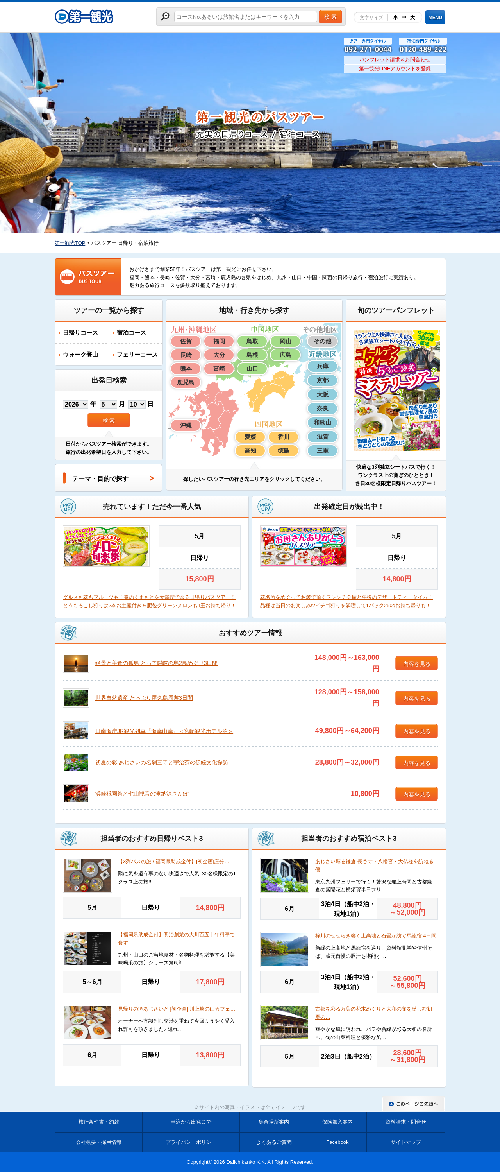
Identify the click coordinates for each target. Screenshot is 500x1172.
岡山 (285, 341)
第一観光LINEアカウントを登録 (395, 69)
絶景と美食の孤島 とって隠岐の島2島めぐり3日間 (156, 663)
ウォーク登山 (80, 354)
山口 (252, 368)
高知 (250, 450)
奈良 (323, 408)
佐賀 (186, 341)
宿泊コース (131, 332)
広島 (285, 354)
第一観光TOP (70, 243)
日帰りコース (80, 332)
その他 (322, 341)
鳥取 (252, 341)
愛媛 (250, 437)
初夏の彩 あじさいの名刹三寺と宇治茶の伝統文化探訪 (161, 762)
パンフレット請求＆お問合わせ (394, 60)
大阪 (323, 394)
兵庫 (323, 366)
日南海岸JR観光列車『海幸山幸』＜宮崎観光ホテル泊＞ (164, 731)
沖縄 (186, 425)
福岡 (219, 341)
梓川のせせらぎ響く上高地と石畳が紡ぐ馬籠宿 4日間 (375, 936)
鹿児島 (186, 382)
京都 (323, 380)
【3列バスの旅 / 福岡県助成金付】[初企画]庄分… (173, 861)
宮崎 (219, 368)
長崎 (186, 354)
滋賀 (323, 436)
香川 (283, 437)
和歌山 (322, 422)
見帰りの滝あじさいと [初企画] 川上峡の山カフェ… (176, 1009)
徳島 (283, 450)
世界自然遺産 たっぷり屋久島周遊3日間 (144, 698)
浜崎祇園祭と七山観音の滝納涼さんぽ (141, 793)
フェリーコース (137, 354)
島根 (252, 354)
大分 (219, 354)
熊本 (186, 368)
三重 (323, 450)
